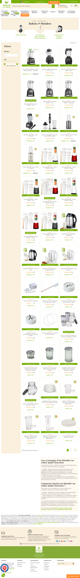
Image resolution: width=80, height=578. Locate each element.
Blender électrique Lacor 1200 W (31, 135)
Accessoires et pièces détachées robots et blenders (40, 36)
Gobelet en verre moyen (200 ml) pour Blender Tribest (50, 369)
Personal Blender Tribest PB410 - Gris (31, 200)
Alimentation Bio (15, 15)
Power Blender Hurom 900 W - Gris (69, 135)
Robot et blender (21, 35)
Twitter (46, 564)
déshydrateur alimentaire (64, 509)
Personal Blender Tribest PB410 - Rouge (69, 167)
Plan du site (33, 571)
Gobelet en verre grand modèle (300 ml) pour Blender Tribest (68, 369)
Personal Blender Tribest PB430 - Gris (50, 234)
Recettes (19, 566)
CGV (31, 564)
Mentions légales (35, 562)
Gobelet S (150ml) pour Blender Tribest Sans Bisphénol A (68, 402)
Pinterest (46, 569)
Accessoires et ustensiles (71, 11)
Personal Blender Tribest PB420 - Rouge (50, 202)
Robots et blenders (35, 11)
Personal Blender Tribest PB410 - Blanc (50, 167)
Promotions (24, 15)
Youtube (46, 568)
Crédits (32, 569)
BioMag (19, 564)
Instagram (46, 566)
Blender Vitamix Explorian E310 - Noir (49, 70)
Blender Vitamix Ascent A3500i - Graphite (68, 102)
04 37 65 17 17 (73, 1)
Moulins (53, 11)
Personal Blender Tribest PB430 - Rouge (31, 237)
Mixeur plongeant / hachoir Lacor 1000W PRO (49, 135)
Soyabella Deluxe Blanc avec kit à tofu (69, 269)
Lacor (62, 515)
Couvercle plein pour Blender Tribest (69, 436)
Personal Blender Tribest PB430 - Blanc (69, 200)
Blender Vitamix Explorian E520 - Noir (68, 70)
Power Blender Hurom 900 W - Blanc (31, 167)
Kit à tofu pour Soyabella (31, 301)
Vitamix (40, 516)
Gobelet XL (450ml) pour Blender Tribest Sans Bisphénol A (50, 437)
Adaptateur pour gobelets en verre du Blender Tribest (50, 402)
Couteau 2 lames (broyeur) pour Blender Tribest (68, 301)
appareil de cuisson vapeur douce (62, 508)
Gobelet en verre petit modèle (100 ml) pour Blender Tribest (30, 369)
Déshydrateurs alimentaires (25, 11)
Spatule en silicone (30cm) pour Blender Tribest (49, 301)
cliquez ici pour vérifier (54, 543)
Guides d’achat (21, 562)
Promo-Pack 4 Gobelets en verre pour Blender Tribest (69, 336)
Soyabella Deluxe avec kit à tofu (30, 269)
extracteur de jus (46, 509)
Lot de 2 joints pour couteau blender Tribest (50, 333)
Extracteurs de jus (14, 11)
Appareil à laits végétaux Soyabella (59, 36)
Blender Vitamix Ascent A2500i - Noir (30, 104)
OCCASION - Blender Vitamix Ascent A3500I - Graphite (30, 70)
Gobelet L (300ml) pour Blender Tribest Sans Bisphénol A (31, 437)
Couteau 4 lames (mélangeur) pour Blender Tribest (30, 334)
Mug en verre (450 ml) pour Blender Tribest (31, 404)
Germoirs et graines (44, 11)
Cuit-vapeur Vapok (4, 11)
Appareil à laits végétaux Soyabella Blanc (50, 269)
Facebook (46, 562)
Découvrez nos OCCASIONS (54, 2)
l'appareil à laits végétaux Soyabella (47, 522)
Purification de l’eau (61, 11)
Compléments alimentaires (5, 15)
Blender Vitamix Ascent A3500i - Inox (49, 102)
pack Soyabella (37, 524)
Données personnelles (33, 567)
